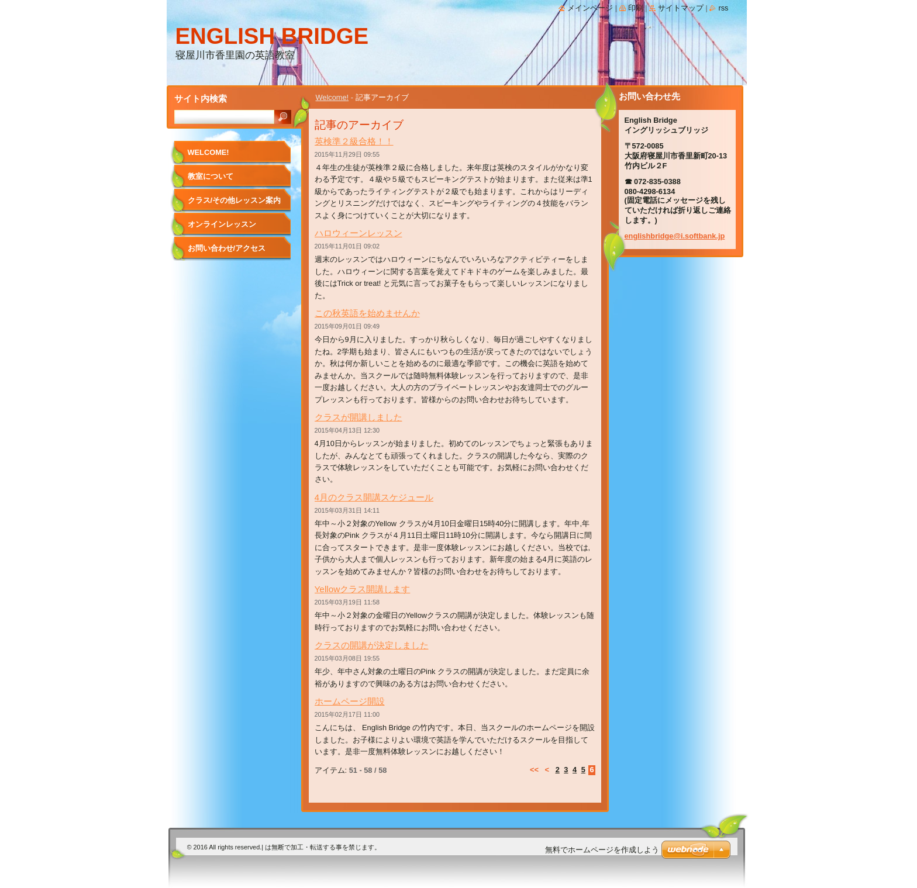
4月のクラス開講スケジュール (374, 497)
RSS (723, 8)
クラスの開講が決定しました (372, 645)
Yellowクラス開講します (363, 589)
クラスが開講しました (358, 417)
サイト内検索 (200, 98)
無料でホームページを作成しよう (602, 849)
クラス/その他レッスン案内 (234, 200)
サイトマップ (681, 8)
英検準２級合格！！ (354, 141)
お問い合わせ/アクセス (227, 248)
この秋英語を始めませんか (367, 313)
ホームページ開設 (350, 701)
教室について (210, 176)
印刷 (635, 8)
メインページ (590, 8)
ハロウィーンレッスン (358, 233)
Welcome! (332, 97)
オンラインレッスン (222, 224)
